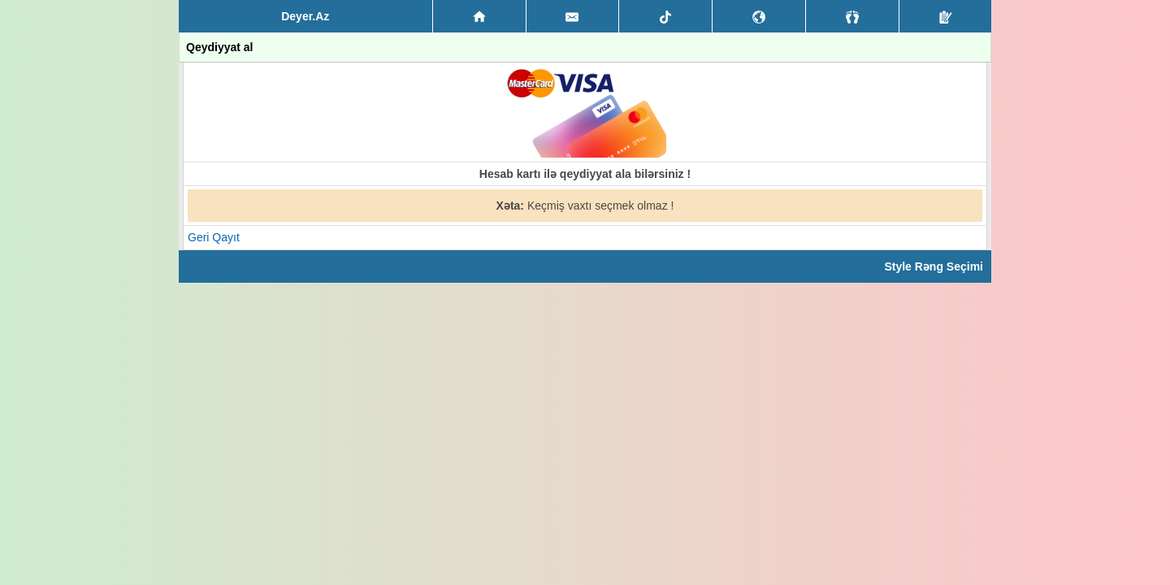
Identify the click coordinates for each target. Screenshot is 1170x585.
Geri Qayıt (214, 237)
